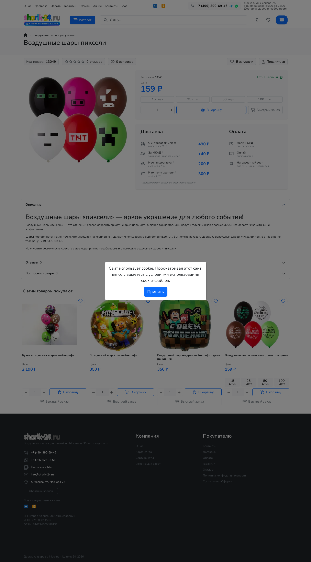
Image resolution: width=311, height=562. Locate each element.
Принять (155, 291)
